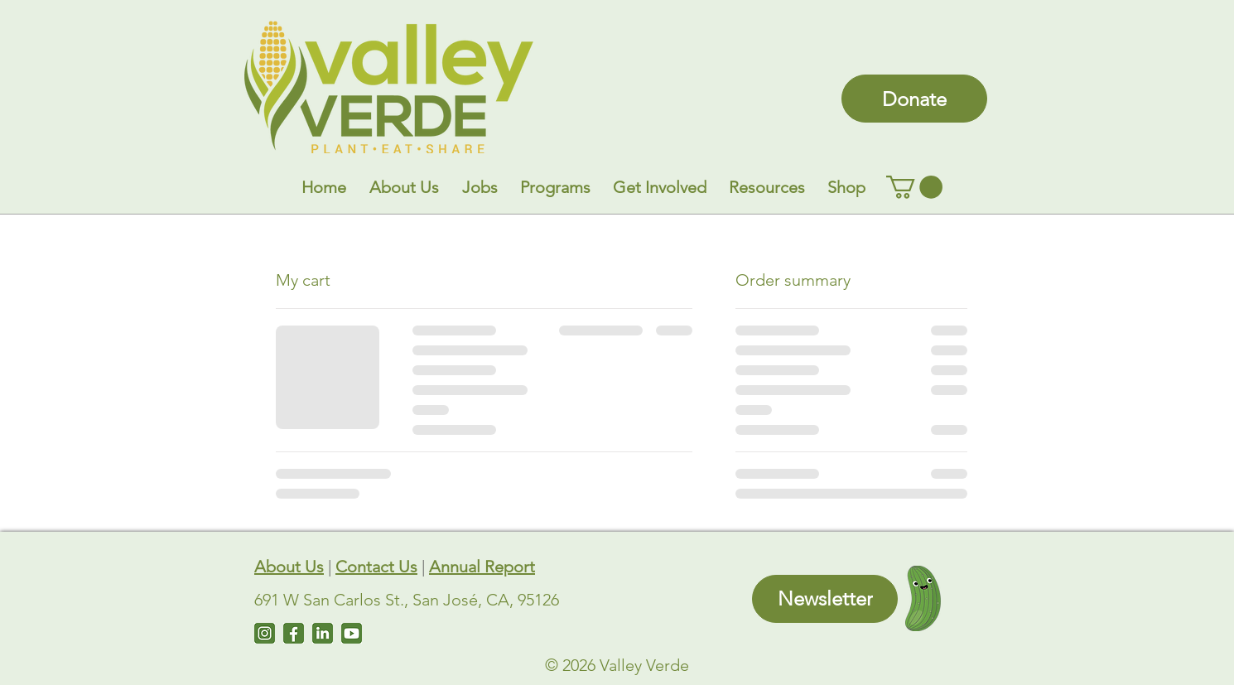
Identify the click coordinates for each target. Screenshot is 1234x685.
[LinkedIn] (322, 633)
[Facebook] (293, 633)
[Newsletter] (825, 599)
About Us (289, 566)
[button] (404, 187)
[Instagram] (264, 633)
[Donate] (914, 99)
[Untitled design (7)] (351, 633)
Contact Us (376, 566)
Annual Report (482, 566)
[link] (914, 187)
